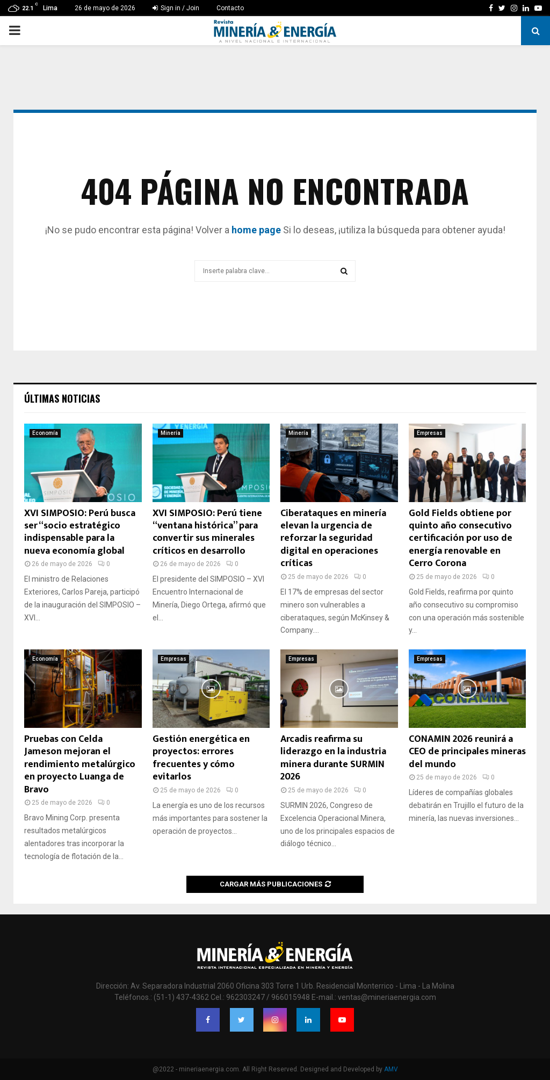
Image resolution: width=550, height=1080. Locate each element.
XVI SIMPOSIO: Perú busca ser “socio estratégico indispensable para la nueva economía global (79, 532)
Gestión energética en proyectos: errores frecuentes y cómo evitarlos (201, 758)
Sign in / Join (176, 8)
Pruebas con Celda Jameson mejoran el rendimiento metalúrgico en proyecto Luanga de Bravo (79, 764)
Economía (45, 433)
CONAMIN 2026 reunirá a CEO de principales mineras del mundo (467, 752)
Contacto (230, 8)
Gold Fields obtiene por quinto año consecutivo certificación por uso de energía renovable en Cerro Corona (460, 538)
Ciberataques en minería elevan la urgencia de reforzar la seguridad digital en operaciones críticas (333, 538)
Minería (170, 433)
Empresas (430, 433)
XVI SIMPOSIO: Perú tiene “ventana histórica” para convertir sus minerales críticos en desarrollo (207, 532)
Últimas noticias (62, 398)
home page (256, 229)
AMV (391, 1069)
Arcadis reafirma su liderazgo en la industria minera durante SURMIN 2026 (333, 758)
